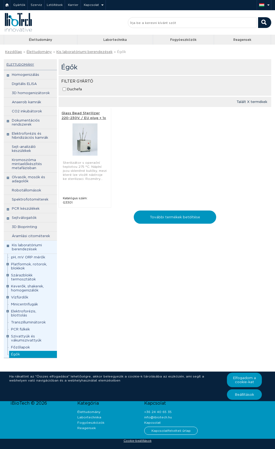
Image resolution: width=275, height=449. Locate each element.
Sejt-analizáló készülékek (24, 149)
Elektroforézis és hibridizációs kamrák (30, 135)
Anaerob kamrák (26, 102)
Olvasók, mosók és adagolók (28, 179)
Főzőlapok (20, 347)
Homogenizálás (25, 75)
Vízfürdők (19, 297)
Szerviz (36, 5)
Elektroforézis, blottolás (23, 313)
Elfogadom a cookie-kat (244, 380)
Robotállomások (26, 190)
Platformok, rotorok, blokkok (29, 266)
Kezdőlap (13, 52)
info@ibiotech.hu (158, 417)
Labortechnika (115, 40)
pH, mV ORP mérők (28, 257)
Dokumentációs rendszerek (26, 122)
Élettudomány (40, 40)
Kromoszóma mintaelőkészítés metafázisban (27, 164)
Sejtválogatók (24, 218)
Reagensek (242, 40)
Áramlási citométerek (31, 236)
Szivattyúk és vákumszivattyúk (26, 338)
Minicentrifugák (24, 304)
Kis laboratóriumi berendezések (84, 52)
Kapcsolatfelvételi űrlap (171, 431)
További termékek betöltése (175, 217)
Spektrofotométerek (30, 199)
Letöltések (55, 5)
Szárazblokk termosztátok (23, 277)
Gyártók (19, 5)
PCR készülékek (25, 208)
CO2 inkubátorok (27, 111)
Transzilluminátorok (28, 322)
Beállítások (244, 395)
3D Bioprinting (24, 227)
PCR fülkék (20, 329)
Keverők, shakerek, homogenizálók (27, 288)
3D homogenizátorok (31, 93)
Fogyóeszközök (183, 40)
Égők (121, 52)
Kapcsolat (91, 5)
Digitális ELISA (24, 84)
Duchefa (74, 89)
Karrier (73, 5)
